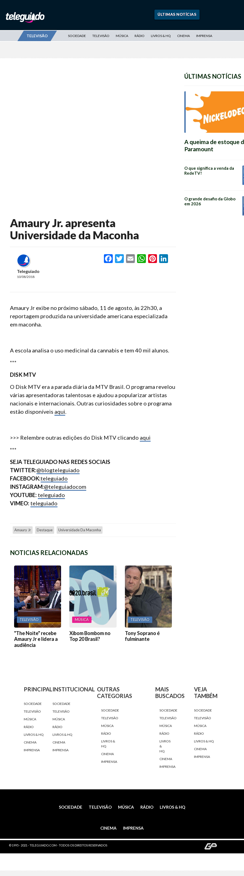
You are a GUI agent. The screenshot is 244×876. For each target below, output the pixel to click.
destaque (45, 530)
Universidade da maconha (79, 530)
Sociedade (77, 36)
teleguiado (54, 478)
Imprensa (204, 36)
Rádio (140, 36)
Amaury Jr (22, 530)
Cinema (183, 36)
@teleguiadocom (65, 486)
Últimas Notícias (177, 14)
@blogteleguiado (58, 470)
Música (122, 36)
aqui (59, 411)
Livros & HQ (161, 36)
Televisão (100, 36)
